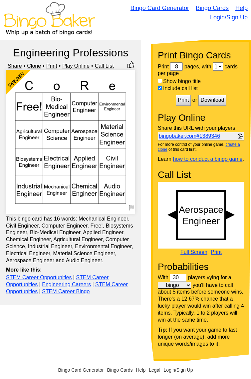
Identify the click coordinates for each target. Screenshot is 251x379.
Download (212, 100)
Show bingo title (179, 81)
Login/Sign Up (229, 17)
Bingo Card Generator (159, 8)
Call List (104, 66)
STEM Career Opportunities (39, 277)
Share (15, 66)
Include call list (178, 88)
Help (241, 8)
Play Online (76, 66)
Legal (154, 370)
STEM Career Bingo (66, 291)
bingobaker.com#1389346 (189, 136)
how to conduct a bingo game (207, 159)
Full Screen (193, 252)
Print (51, 66)
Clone (34, 66)
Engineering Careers (66, 284)
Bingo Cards (212, 8)
